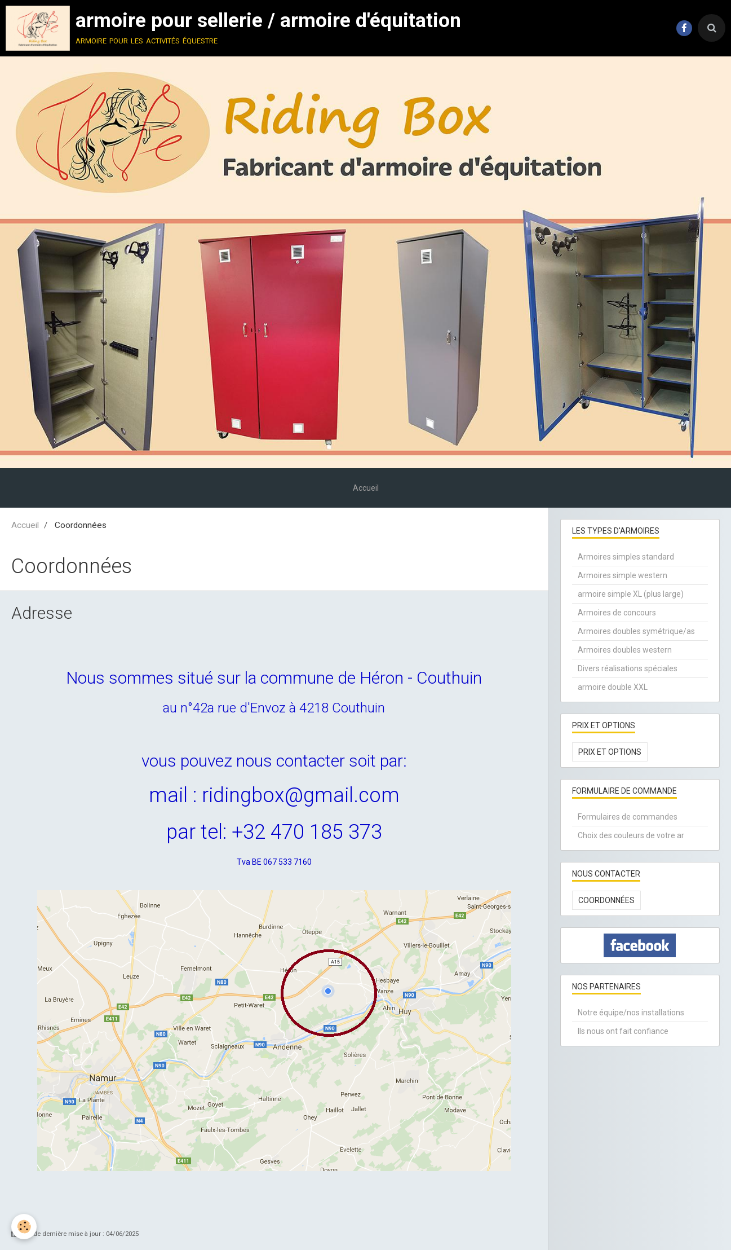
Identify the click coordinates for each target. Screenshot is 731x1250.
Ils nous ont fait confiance (623, 1031)
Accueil (366, 487)
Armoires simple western (622, 575)
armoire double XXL (613, 687)
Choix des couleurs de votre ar (631, 835)
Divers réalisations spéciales (627, 668)
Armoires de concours (617, 612)
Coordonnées (606, 900)
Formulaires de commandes (627, 816)
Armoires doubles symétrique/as (636, 631)
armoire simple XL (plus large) (631, 593)
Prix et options (609, 751)
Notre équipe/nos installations (631, 1012)
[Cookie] (24, 1226)
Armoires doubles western (625, 649)
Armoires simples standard (626, 556)
